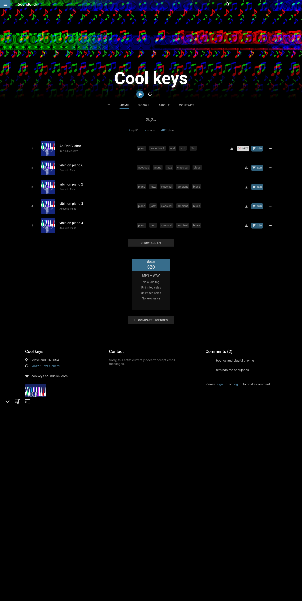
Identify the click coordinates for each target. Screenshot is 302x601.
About (164, 105)
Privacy (100, 576)
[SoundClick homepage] (28, 4)
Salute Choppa (168, 511)
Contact (186, 105)
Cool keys (34, 347)
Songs (144, 105)
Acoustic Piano (67, 169)
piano (142, 148)
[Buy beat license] (258, 148)
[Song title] (96, 145)
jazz (169, 166)
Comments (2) (219, 347)
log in (237, 380)
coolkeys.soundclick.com (49, 372)
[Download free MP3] (233, 148)
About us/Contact (37, 576)
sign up (222, 380)
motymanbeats (99, 511)
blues (197, 166)
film (193, 148)
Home (124, 105)
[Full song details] (272, 148)
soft (183, 148)
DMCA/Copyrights (78, 576)
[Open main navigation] (5, 4)
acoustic (144, 166)
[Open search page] (298, 4)
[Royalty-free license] (244, 148)
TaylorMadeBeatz (134, 511)
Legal (113, 576)
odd (173, 148)
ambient (183, 185)
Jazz (35, 362)
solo (94, 435)
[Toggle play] (31, 148)
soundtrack (158, 148)
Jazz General (51, 362)
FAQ (18, 576)
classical (183, 166)
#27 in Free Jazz (68, 150)
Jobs (57, 576)
